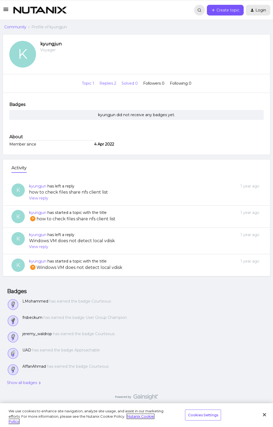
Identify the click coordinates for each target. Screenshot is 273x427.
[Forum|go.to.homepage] (40, 10)
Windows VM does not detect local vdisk (72, 240)
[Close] (264, 415)
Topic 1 (88, 83)
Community (15, 27)
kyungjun (51, 43)
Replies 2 (108, 83)
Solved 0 (130, 83)
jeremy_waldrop (37, 333)
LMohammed (35, 301)
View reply (38, 198)
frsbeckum (32, 317)
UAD (26, 350)
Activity (19, 167)
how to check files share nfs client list (68, 192)
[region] (136, 415)
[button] (6, 11)
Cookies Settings (203, 415)
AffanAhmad (34, 366)
